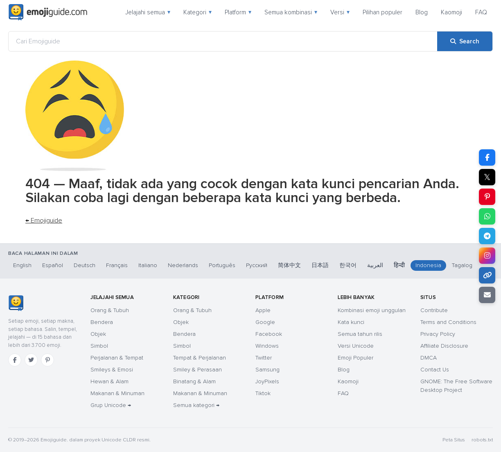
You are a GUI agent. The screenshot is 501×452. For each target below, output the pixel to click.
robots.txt (482, 440)
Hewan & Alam (109, 381)
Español (52, 265)
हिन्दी (399, 265)
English (22, 265)
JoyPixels (267, 381)
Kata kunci (351, 322)
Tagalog (462, 265)
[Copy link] (487, 275)
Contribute (434, 310)
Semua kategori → (196, 405)
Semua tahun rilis (360, 334)
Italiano (147, 265)
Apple (263, 310)
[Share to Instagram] (487, 255)
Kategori (197, 12)
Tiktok (263, 393)
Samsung (267, 369)
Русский (256, 265)
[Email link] (487, 295)
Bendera (101, 322)
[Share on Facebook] (487, 157)
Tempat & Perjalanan (199, 357)
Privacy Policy (437, 334)
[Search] (464, 41)
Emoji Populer (355, 357)
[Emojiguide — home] (48, 12)
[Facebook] (14, 360)
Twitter (263, 357)
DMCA (428, 357)
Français (117, 265)
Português (222, 265)
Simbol (99, 345)
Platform (238, 12)
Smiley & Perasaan (197, 369)
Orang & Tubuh (109, 310)
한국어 (348, 265)
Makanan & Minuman (117, 393)
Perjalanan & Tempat (116, 357)
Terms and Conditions (448, 322)
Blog (421, 12)
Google (265, 322)
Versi (340, 12)
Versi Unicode (356, 345)
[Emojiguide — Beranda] (15, 303)
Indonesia (428, 265)
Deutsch (84, 265)
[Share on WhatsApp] (487, 216)
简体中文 (289, 265)
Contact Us (434, 369)
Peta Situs (453, 440)
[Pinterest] (47, 360)
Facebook (268, 334)
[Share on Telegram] (487, 236)
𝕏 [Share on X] (487, 177)
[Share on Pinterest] (487, 197)
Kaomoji (451, 12)
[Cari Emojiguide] (223, 41)
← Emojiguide (43, 220)
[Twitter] (31, 360)
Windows (267, 345)
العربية (375, 265)
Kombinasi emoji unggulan (372, 310)
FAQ (481, 12)
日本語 (320, 265)
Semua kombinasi (290, 12)
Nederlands (183, 265)
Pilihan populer (382, 12)
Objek (98, 334)
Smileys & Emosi (111, 369)
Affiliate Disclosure (444, 345)
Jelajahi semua (147, 12)
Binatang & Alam (194, 381)
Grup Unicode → (110, 405)
